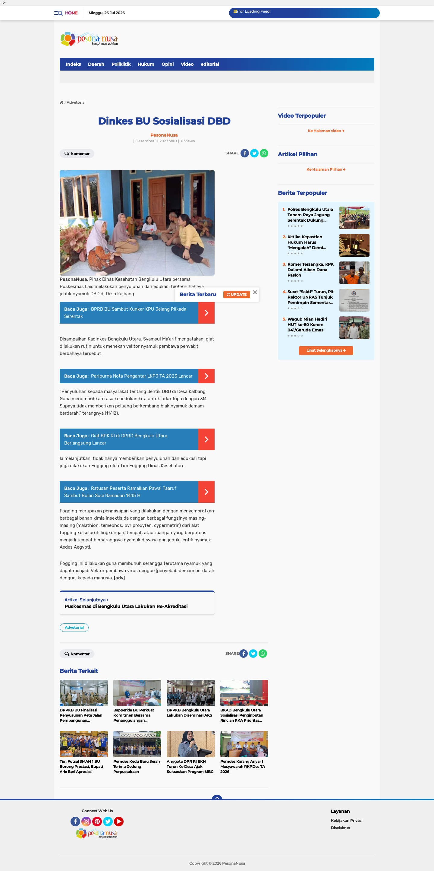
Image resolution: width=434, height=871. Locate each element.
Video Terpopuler (302, 115)
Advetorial (74, 627)
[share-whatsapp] (264, 153)
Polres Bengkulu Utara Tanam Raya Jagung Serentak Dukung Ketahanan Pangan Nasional (310, 215)
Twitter (110, 824)
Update (237, 294)
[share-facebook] (245, 153)
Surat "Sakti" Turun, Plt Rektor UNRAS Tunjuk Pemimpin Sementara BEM (311, 297)
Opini (168, 64)
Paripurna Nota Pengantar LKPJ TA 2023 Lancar (142, 376)
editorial (210, 64)
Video (187, 64)
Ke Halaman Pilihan (326, 169)
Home (71, 13)
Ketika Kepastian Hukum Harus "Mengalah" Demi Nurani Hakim (305, 242)
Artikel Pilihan (297, 154)
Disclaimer (340, 827)
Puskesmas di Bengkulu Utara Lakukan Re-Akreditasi (125, 606)
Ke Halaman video (326, 130)
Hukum (146, 64)
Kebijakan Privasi (346, 820)
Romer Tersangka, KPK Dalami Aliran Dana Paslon (310, 269)
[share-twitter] (254, 153)
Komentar (77, 153)
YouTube (123, 824)
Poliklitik (121, 64)
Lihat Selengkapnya (326, 350)
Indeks (73, 64)
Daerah (96, 64)
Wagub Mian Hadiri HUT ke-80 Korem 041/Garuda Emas (307, 324)
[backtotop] (217, 800)
